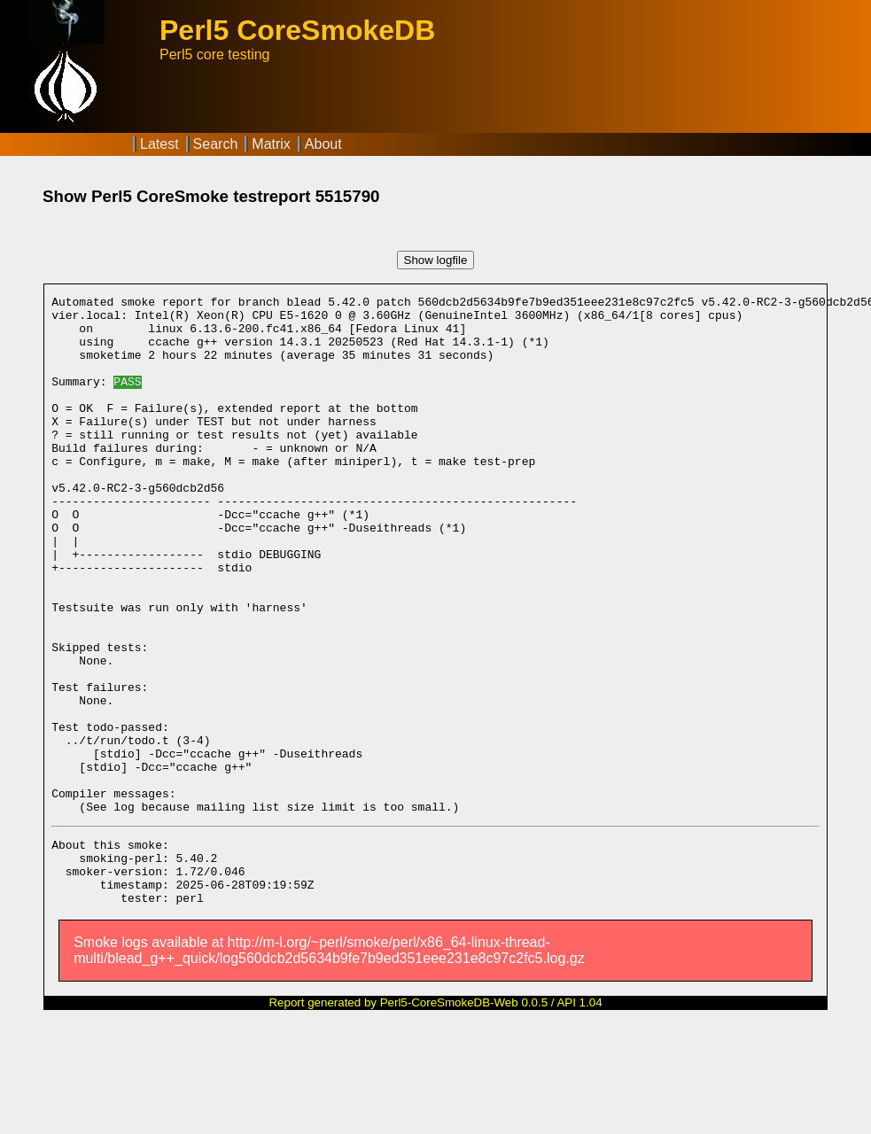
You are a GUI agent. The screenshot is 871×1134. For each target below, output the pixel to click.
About (323, 143)
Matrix (271, 143)
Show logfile (436, 260)
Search (215, 143)
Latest (159, 143)
